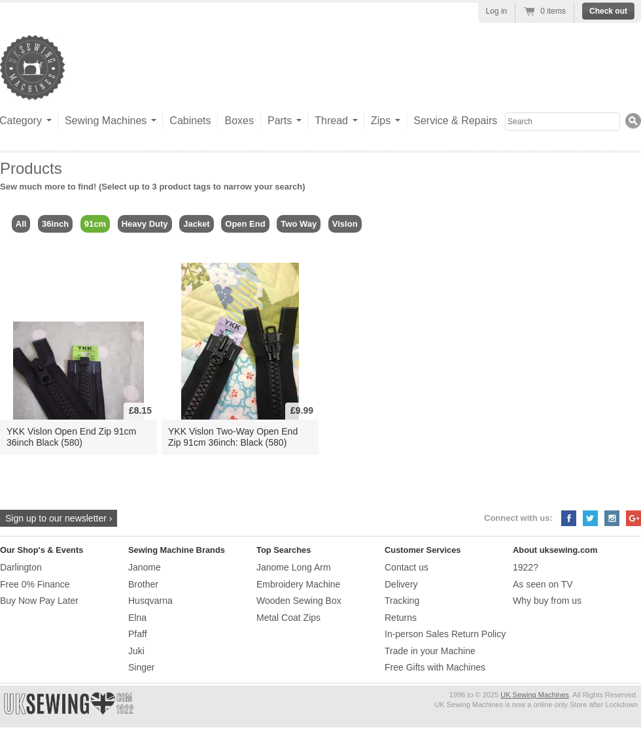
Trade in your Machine (430, 651)
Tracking (402, 600)
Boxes (238, 120)
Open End (245, 224)
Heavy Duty (145, 224)
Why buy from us (547, 600)
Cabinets (190, 120)
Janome (144, 567)
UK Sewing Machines (534, 695)
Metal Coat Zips (288, 617)
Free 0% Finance (35, 584)
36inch (55, 224)
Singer (141, 667)
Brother (143, 584)
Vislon (345, 224)
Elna (137, 617)
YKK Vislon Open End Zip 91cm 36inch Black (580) (71, 437)
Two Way (299, 224)
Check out (608, 11)
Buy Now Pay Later (39, 600)
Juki (136, 651)
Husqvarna (150, 600)
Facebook (568, 518)
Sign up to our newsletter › (58, 518)
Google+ (633, 518)
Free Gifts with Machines (435, 667)
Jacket (196, 224)
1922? (525, 567)
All (21, 224)
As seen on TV (543, 584)
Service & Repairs (455, 120)
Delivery (401, 584)
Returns (401, 617)
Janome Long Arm (293, 567)
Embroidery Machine (298, 584)
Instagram (611, 518)
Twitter (590, 518)
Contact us (406, 567)
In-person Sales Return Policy (445, 634)
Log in (497, 11)
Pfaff (137, 634)
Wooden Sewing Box (298, 600)
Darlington (21, 567)
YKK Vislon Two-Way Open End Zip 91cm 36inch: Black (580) (233, 437)
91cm (95, 224)
